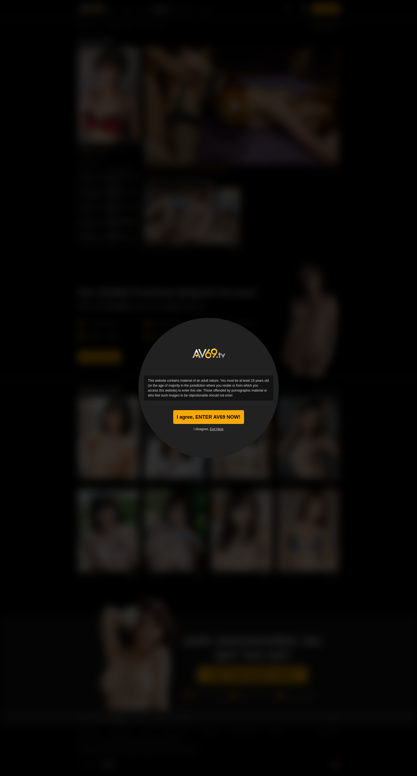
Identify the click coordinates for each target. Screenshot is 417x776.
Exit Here (216, 429)
